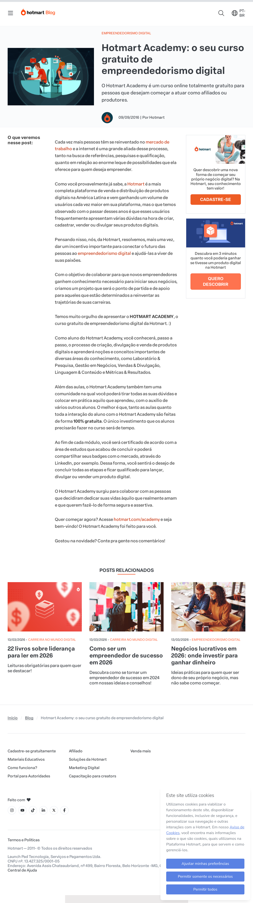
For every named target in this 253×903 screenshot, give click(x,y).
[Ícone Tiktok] (33, 810)
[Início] (38, 11)
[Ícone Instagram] (12, 810)
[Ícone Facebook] (64, 810)
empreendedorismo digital (104, 253)
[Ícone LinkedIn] (43, 810)
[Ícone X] (54, 810)
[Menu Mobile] (10, 13)
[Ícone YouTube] (22, 810)
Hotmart (136, 184)
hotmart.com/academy (137, 519)
